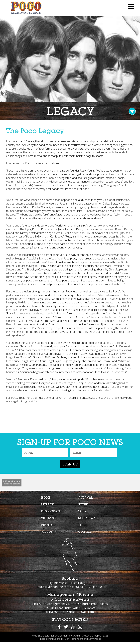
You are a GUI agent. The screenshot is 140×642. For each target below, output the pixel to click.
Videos (46, 531)
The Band (48, 518)
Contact (85, 531)
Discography (52, 511)
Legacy (47, 504)
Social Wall (88, 518)
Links (82, 525)
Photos (47, 525)
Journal (85, 497)
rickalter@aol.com (81, 612)
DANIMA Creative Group (85, 635)
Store (83, 504)
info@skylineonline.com (53, 587)
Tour (82, 511)
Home (46, 497)
